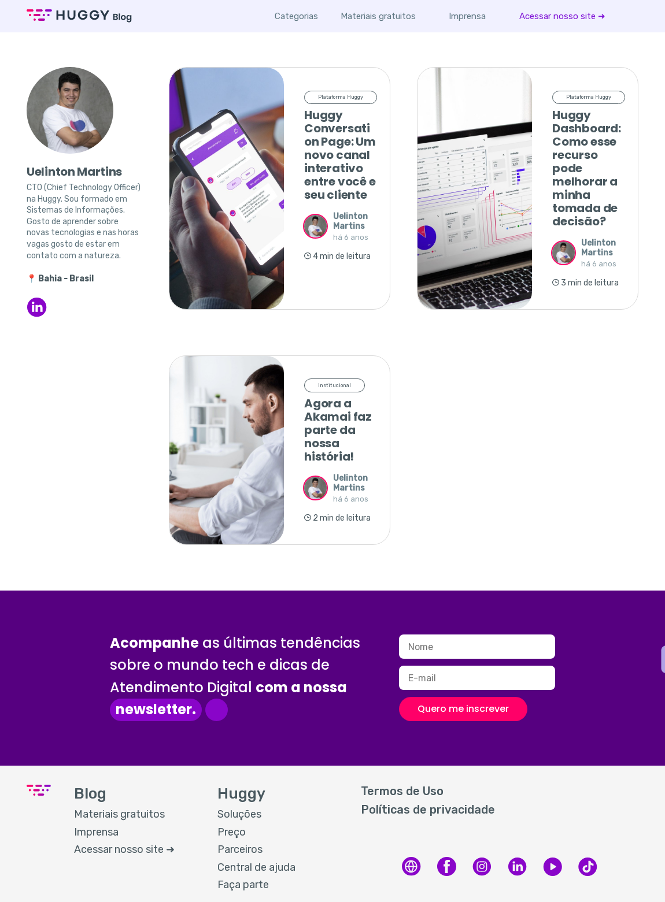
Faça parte (243, 884)
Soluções (239, 814)
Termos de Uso (402, 791)
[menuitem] (378, 16)
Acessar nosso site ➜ (563, 16)
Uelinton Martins (350, 221)
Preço (231, 832)
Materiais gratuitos (378, 16)
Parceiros (240, 849)
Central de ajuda (256, 867)
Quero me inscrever (463, 708)
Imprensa (467, 16)
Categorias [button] (297, 16)
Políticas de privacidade (428, 809)
